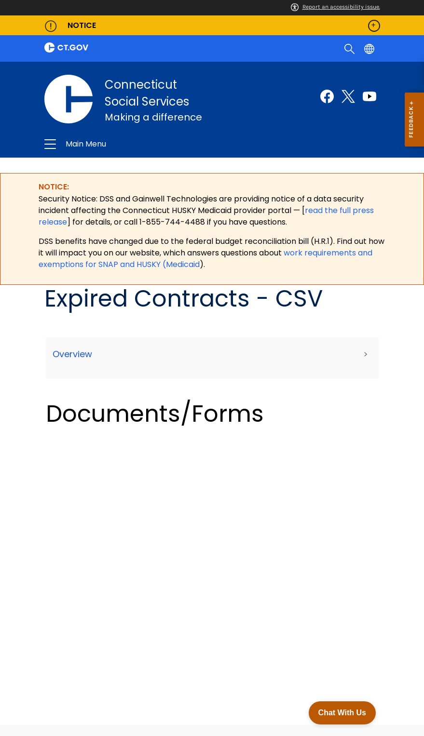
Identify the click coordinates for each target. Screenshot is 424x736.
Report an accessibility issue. (335, 6)
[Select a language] (370, 48)
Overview (72, 354)
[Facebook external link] (327, 96)
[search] (350, 48)
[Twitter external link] (348, 96)
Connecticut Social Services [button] (150, 144)
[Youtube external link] (369, 96)
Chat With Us (342, 713)
